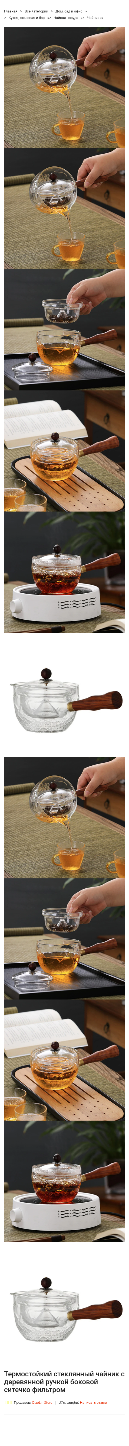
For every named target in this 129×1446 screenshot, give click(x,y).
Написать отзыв (93, 1403)
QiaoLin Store (42, 1403)
